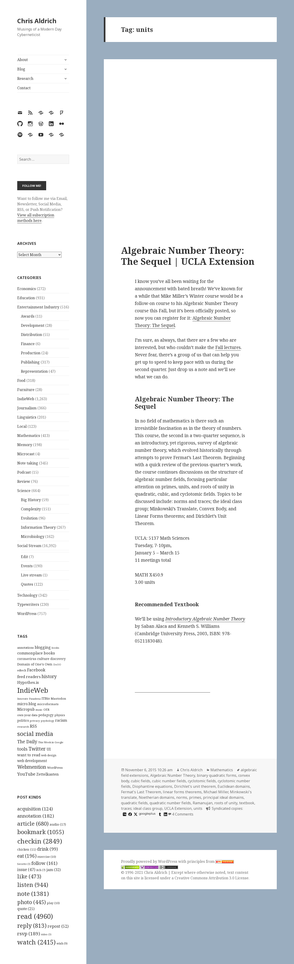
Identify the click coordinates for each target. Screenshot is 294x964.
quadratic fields (134, 802)
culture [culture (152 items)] (43, 658)
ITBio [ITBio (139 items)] (46, 698)
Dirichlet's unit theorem (195, 786)
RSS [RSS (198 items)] (33, 726)
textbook (246, 802)
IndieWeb (25, 398)
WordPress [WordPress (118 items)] (55, 768)
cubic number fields (169, 780)
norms (181, 797)
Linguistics (26, 417)
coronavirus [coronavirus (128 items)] (26, 659)
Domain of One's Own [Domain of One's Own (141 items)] (34, 664)
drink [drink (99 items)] (47, 849)
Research (25, 78)
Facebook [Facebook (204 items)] (36, 670)
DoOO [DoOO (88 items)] (57, 664)
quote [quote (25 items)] (25, 908)
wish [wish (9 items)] (62, 943)
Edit (24, 556)
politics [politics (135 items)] (23, 720)
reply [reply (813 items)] (32, 925)
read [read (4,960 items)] (35, 916)
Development (32, 325)
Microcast (25, 453)
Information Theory (38, 527)
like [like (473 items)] (29, 876)
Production (30, 352)
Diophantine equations (152, 786)
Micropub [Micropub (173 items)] (26, 709)
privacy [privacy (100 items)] (35, 720)
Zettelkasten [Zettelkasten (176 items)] (47, 774)
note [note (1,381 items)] (33, 893)
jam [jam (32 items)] (53, 869)
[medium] (124, 814)
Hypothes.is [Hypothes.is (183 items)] (28, 682)
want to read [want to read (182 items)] (28, 754)
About (22, 59)
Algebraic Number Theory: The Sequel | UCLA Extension (187, 255)
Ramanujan (202, 802)
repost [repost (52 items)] (58, 926)
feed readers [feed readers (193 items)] (29, 676)
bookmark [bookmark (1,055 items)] (40, 832)
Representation (34, 371)
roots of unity (225, 802)
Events (27, 565)
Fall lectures (228, 347)
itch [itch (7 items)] (40, 870)
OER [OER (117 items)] (46, 709)
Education (26, 297)
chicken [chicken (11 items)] (26, 849)
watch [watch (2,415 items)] (36, 942)
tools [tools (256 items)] (22, 749)
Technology (27, 595)
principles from (210, 861)
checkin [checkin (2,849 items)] (39, 841)
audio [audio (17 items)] (58, 824)
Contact (24, 87)
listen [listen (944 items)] (32, 885)
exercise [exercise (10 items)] (46, 857)
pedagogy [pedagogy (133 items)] (46, 715)
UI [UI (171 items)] (49, 749)
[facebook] (129, 814)
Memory (24, 444)
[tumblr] (159, 814)
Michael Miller (216, 791)
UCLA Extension (178, 808)
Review (23, 481)
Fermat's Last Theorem (141, 791)
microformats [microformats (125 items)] (48, 704)
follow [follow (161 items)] (44, 863)
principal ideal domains (223, 797)
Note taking (27, 463)
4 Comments (182, 814)
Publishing (30, 362)
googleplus (147, 813)
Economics (26, 288)
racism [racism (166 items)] (61, 720)
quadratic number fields (170, 802)
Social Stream (29, 545)
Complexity (31, 508)
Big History (31, 499)
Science (24, 490)
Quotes (27, 584)
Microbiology (32, 536)
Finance (28, 343)
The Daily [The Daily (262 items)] (27, 741)
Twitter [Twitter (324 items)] (37, 748)
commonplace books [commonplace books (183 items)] (36, 653)
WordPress (27, 613)
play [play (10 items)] (53, 903)
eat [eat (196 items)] (27, 856)
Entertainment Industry (38, 307)
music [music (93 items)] (39, 709)
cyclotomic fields (202, 780)
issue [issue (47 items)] (26, 869)
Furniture (25, 389)
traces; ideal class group (141, 808)
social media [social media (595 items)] (35, 733)
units (197, 808)
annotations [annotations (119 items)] (25, 647)
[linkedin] (165, 814)
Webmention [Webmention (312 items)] (31, 767)
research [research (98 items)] (23, 726)
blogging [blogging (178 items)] (43, 647)
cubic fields (140, 780)
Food (21, 380)
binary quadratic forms (216, 775)
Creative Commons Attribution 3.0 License (212, 877)
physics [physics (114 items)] (59, 715)
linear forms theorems (182, 791)
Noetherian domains (156, 797)
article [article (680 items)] (33, 823)
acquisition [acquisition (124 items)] (35, 809)
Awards (27, 316)
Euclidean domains (234, 786)
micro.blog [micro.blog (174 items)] (26, 703)
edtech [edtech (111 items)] (21, 670)
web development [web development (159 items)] (32, 760)
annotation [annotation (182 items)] (35, 816)
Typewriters (28, 604)
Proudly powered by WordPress (149, 861)
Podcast (24, 472)
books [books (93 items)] (55, 647)
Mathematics (28, 435)
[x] (135, 814)
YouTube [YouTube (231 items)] (26, 774)
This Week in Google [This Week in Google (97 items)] (50, 742)
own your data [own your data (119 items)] (27, 715)
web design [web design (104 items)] (48, 755)
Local (22, 426)
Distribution (31, 334)
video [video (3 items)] (46, 934)
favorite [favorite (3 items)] (24, 864)
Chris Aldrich (37, 21)
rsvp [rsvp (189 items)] (28, 933)
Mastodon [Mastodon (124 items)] (58, 698)
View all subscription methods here (35, 217)
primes (195, 797)
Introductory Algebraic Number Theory (205, 619)
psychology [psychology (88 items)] (47, 720)
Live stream (31, 575)
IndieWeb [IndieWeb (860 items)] (32, 690)
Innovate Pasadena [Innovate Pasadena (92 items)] (29, 698)
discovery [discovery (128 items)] (58, 659)
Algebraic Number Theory (172, 775)
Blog (21, 69)
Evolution (29, 518)
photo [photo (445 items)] (31, 902)
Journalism (27, 408)
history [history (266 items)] (49, 676)
